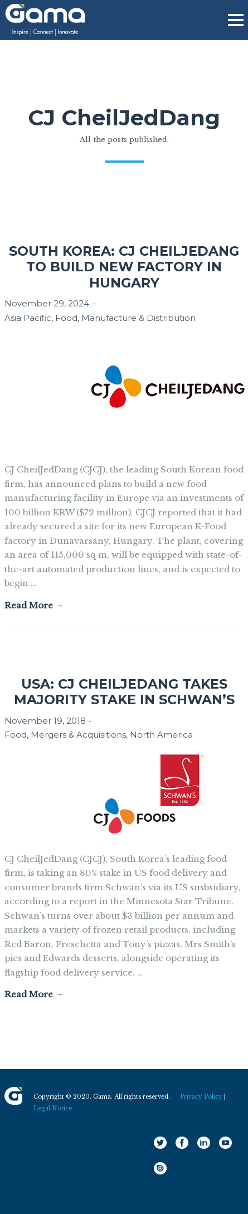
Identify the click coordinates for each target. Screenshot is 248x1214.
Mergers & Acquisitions (78, 734)
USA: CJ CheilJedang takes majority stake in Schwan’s (124, 692)
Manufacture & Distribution (138, 318)
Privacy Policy (201, 1096)
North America (161, 734)
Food (66, 318)
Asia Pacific (27, 318)
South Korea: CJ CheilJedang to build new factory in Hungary (124, 267)
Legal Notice (52, 1108)
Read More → (34, 605)
